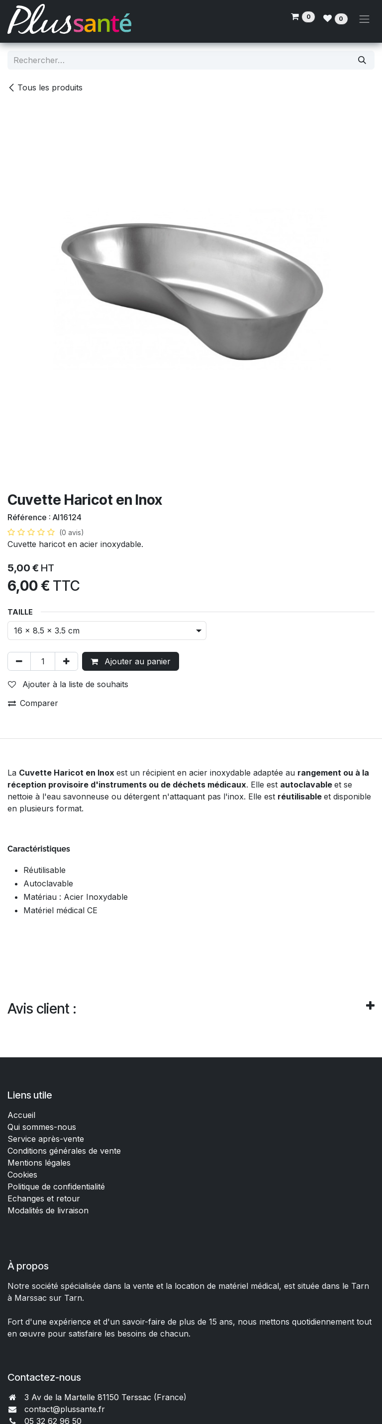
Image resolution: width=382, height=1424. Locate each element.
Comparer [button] (33, 703)
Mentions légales (39, 1163)
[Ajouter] (66, 661)
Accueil (21, 1115)
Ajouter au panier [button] (131, 661)
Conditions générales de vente (65, 1151)
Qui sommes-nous (41, 1127)
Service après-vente (45, 1139)
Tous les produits (45, 87)
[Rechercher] (362, 60)
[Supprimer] (19, 661)
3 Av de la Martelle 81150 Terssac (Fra (97, 1397)
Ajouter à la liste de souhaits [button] (68, 684)
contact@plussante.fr (64, 1409)
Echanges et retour (43, 1198)
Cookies (22, 1175)
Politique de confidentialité (56, 1186)
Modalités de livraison (48, 1210)
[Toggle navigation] (364, 18)
